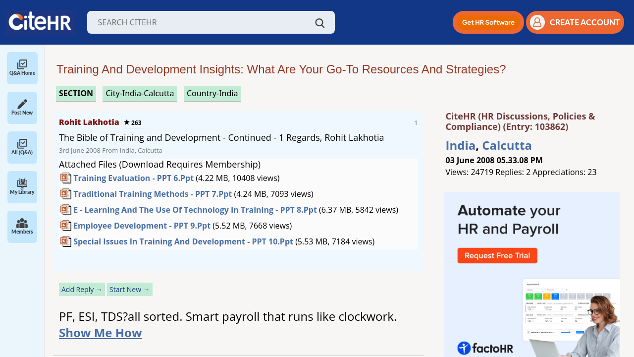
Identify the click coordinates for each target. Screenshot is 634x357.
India (461, 145)
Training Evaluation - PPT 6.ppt (133, 178)
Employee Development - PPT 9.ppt (142, 225)
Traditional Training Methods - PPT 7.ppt (152, 193)
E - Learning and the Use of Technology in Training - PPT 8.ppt (195, 209)
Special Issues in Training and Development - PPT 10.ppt (183, 241)
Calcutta (507, 145)
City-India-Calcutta (140, 93)
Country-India (212, 93)
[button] (488, 22)
